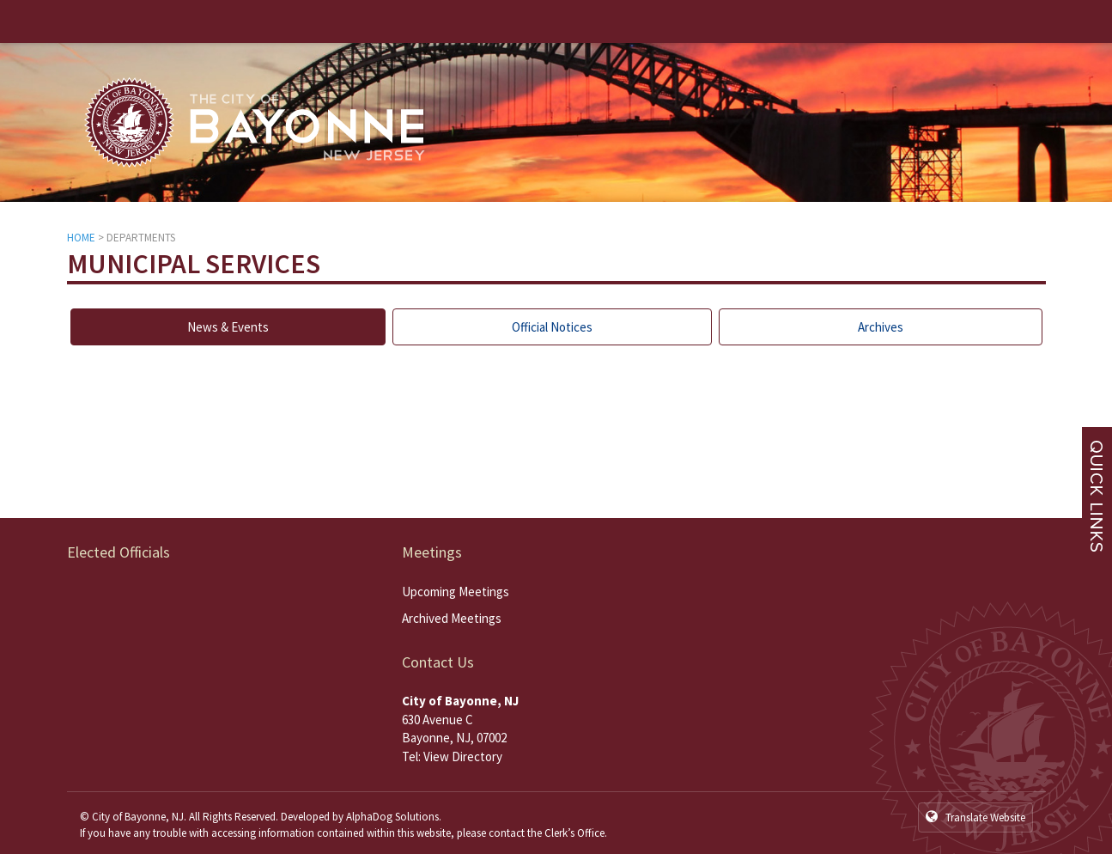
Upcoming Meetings (455, 591)
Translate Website (975, 817)
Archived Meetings (451, 618)
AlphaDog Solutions (392, 816)
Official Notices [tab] (552, 327)
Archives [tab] (880, 327)
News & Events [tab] (228, 327)
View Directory (462, 756)
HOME (81, 237)
